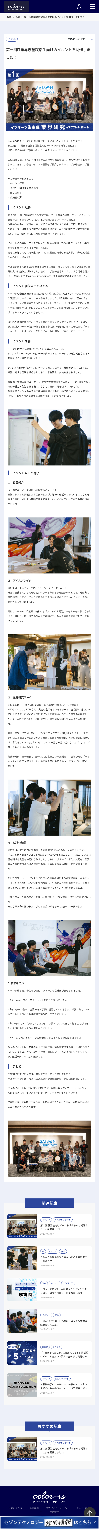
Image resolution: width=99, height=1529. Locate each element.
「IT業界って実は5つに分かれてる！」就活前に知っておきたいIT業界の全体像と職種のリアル (64, 1356)
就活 (63, 1251)
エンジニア (68, 1283)
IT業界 (45, 1346)
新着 (18, 17)
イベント (12, 39)
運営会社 (54, 1511)
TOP (9, 17)
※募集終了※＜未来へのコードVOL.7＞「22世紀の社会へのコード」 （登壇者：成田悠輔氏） (63, 1388)
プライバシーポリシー (58, 1508)
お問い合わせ (15, 1508)
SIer (44, 1283)
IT (43, 1251)
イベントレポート (63, 1219)
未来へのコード (62, 1378)
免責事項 (34, 1508)
